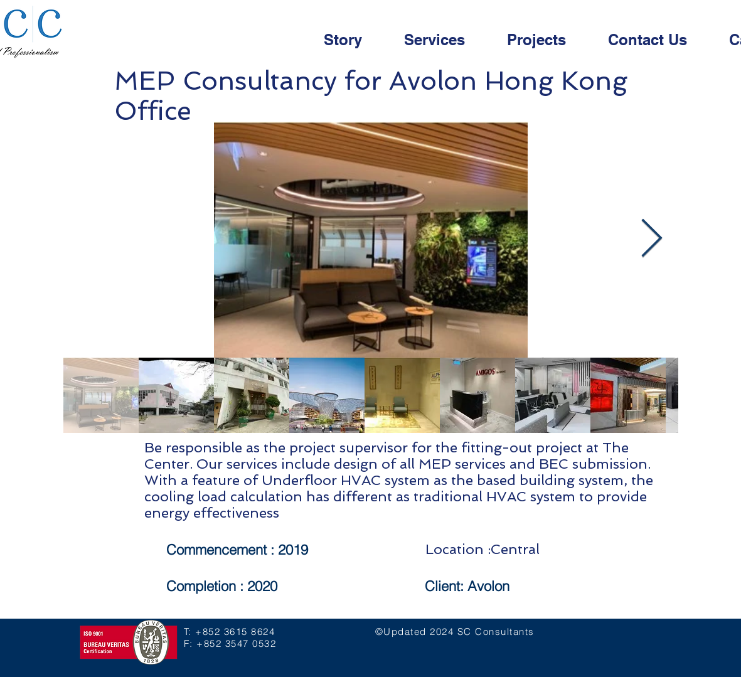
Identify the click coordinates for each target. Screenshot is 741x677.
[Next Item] (651, 239)
